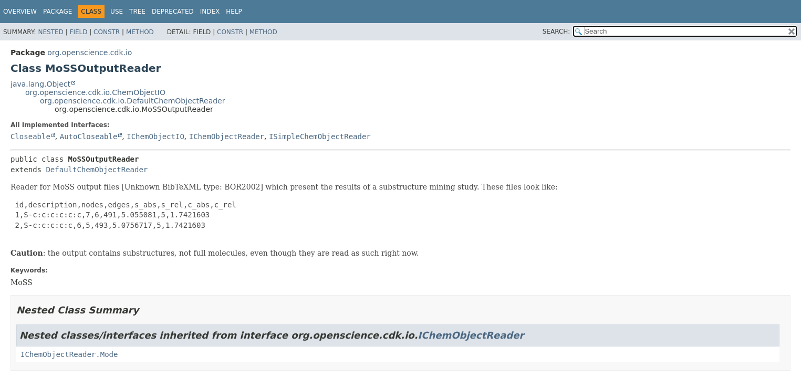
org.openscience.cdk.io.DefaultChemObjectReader (132, 101)
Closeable (30, 136)
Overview (20, 11)
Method (140, 32)
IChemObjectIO (155, 136)
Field (78, 32)
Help (234, 11)
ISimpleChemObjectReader (320, 136)
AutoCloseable (89, 136)
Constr (106, 32)
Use (116, 11)
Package (57, 11)
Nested (50, 32)
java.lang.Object (40, 84)
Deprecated (173, 11)
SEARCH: (556, 31)
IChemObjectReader (226, 136)
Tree (137, 11)
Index (210, 11)
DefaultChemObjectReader (97, 169)
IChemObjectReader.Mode (69, 354)
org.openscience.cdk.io (89, 52)
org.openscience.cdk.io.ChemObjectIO (95, 92)
